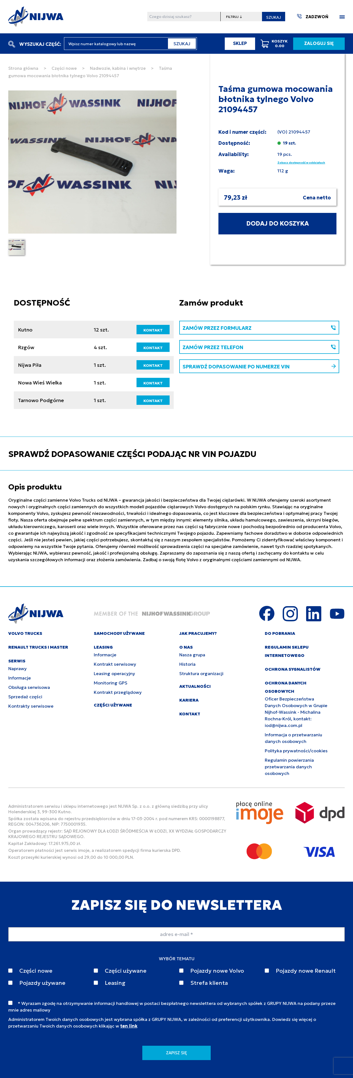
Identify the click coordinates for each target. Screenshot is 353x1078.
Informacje (19, 678)
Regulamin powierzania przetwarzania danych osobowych (289, 766)
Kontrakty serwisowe (31, 706)
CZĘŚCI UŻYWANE (113, 705)
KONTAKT (153, 330)
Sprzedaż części (25, 696)
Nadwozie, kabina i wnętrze (118, 68)
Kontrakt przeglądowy (118, 692)
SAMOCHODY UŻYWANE (119, 633)
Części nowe (64, 68)
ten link (128, 1026)
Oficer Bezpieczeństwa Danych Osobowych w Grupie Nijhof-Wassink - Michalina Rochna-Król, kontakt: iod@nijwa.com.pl (296, 712)
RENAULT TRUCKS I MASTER (38, 647)
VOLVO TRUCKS (25, 633)
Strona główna (23, 68)
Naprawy (17, 668)
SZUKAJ (273, 17)
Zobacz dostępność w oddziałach (301, 162)
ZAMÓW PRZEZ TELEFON (259, 347)
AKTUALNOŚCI (195, 686)
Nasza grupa (192, 654)
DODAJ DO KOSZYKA (277, 223)
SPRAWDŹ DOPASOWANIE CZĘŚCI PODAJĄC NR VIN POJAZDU (132, 454)
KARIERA (189, 700)
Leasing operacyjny (114, 673)
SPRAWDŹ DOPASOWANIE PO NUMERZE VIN (259, 366)
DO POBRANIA (280, 633)
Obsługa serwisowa (29, 687)
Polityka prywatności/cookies (296, 750)
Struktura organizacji (201, 673)
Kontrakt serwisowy (115, 664)
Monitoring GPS (110, 683)
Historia (187, 664)
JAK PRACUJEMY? (198, 633)
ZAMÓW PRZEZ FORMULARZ (259, 328)
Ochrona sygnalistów (292, 669)
